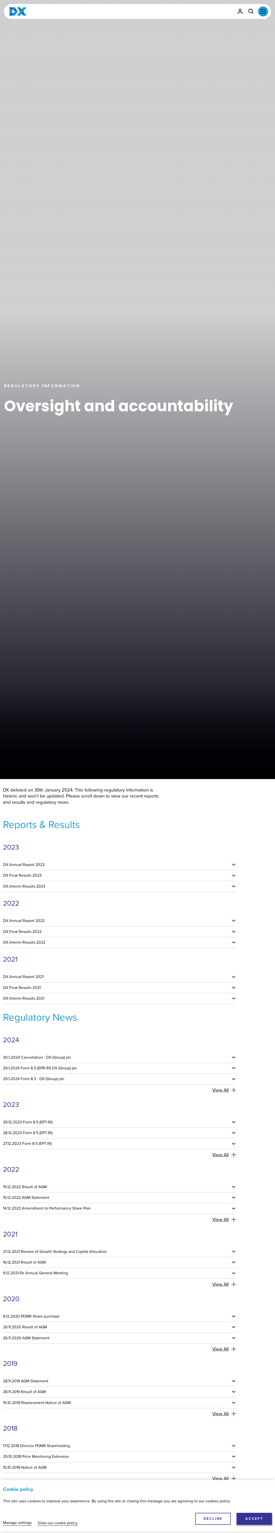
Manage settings (17, 1523)
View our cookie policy (57, 1523)
